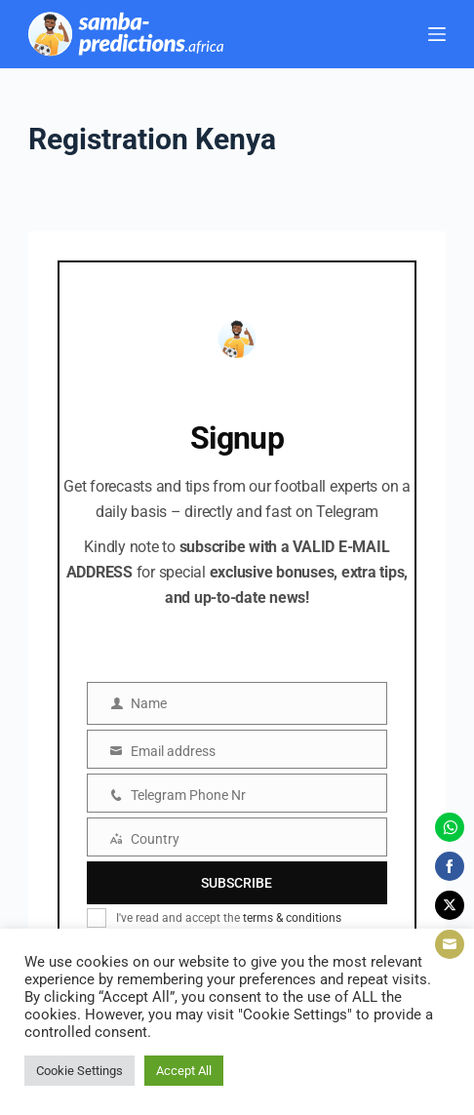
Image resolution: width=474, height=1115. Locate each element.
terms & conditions (292, 918)
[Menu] (437, 34)
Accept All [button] (184, 1070)
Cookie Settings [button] (79, 1070)
